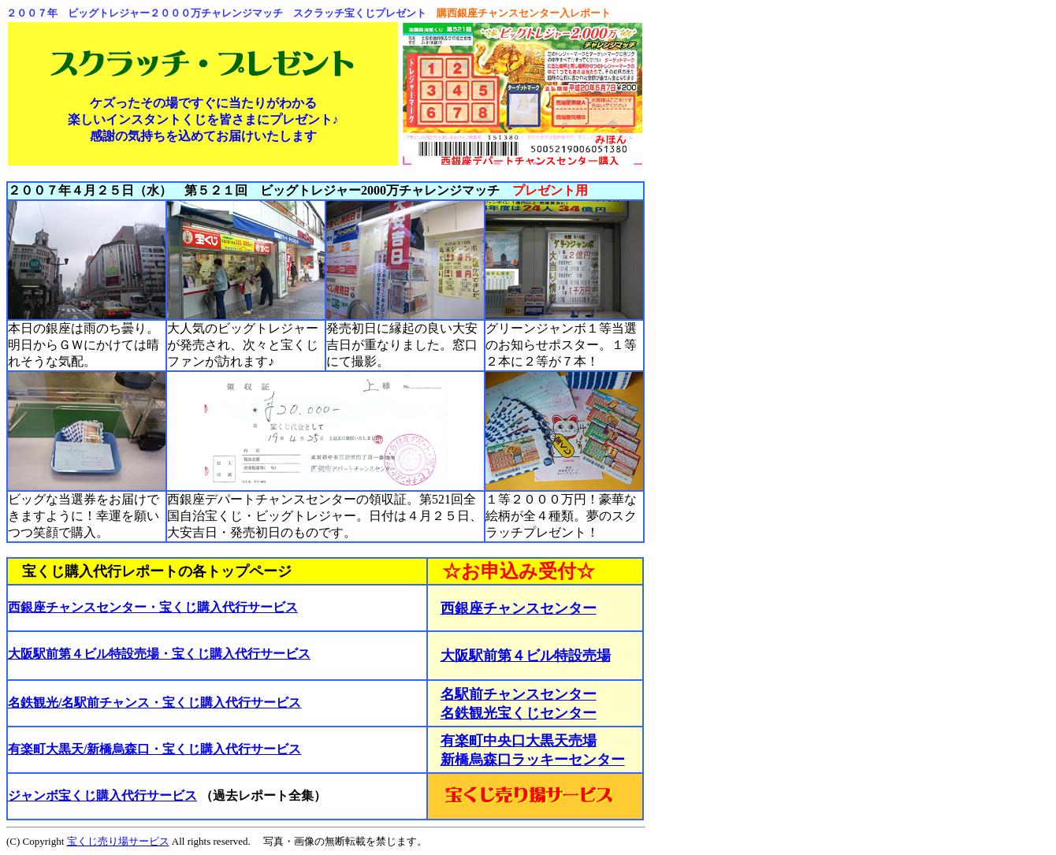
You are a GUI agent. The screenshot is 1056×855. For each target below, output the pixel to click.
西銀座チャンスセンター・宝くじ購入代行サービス (153, 607)
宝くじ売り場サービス (118, 841)
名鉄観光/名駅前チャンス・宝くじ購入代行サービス (154, 702)
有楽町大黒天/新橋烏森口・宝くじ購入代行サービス (154, 749)
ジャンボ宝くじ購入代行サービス (102, 795)
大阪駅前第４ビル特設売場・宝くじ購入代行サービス (159, 653)
